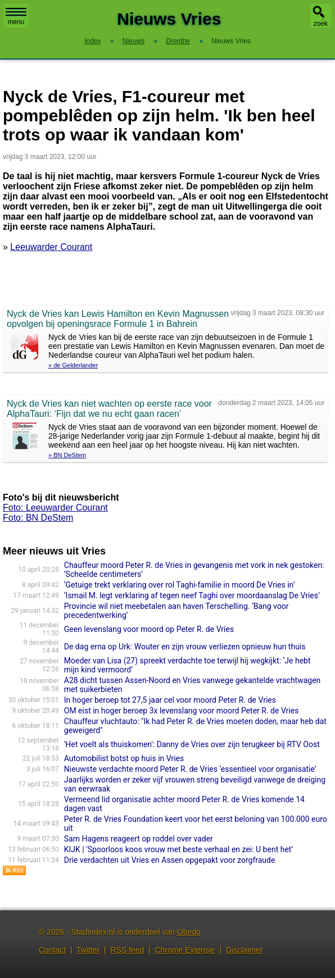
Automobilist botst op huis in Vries (124, 758)
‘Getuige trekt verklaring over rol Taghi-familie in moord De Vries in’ (179, 584)
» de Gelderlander (73, 365)
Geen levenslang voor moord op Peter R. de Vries (149, 629)
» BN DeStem (67, 455)
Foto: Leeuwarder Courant (55, 507)
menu (16, 17)
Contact (52, 949)
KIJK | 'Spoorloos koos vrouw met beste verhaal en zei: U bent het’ (178, 849)
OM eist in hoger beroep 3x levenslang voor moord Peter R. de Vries (181, 710)
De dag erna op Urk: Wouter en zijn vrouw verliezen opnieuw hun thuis (185, 646)
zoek (321, 24)
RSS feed (127, 949)
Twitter (87, 949)
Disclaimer (244, 949)
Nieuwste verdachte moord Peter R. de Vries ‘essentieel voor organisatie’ (190, 769)
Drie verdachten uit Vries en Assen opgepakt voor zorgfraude (169, 860)
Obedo (189, 931)
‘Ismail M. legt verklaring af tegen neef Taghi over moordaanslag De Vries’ (192, 595)
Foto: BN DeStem (38, 517)
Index (92, 41)
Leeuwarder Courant (51, 247)
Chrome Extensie (185, 949)
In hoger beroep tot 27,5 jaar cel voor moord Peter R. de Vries (170, 699)
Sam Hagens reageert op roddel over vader (138, 838)
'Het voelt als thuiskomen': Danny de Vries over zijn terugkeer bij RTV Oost (192, 744)
